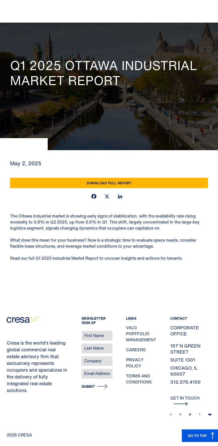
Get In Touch (185, 400)
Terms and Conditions (139, 379)
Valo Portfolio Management (141, 334)
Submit (88, 386)
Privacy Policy (134, 363)
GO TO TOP (197, 435)
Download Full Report (109, 183)
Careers (136, 350)
